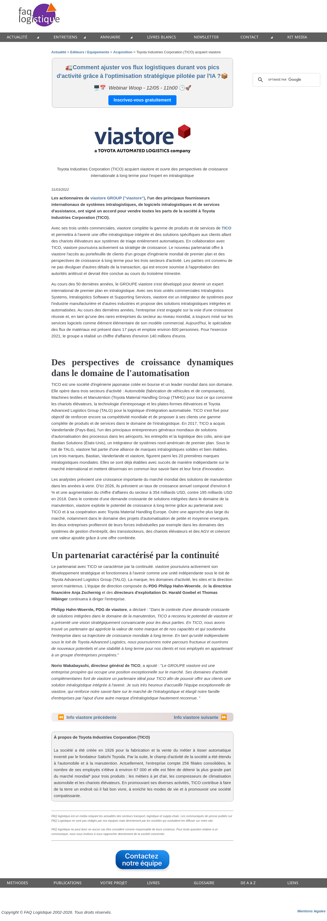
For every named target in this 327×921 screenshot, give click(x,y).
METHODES (17, 883)
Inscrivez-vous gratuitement (142, 100)
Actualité (58, 52)
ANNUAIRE (110, 37)
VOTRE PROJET (113, 883)
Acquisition (122, 52)
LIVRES (153, 883)
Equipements (98, 52)
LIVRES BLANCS (161, 37)
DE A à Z (248, 883)
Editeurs (77, 52)
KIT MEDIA (297, 37)
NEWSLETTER (206, 37)
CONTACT (250, 37)
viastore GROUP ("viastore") (117, 198)
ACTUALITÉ (17, 37)
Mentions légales (311, 911)
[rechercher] (285, 80)
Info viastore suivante (196, 717)
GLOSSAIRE (204, 883)
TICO (226, 228)
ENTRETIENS (65, 37)
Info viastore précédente (91, 717)
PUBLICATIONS (68, 883)
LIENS (292, 883)
